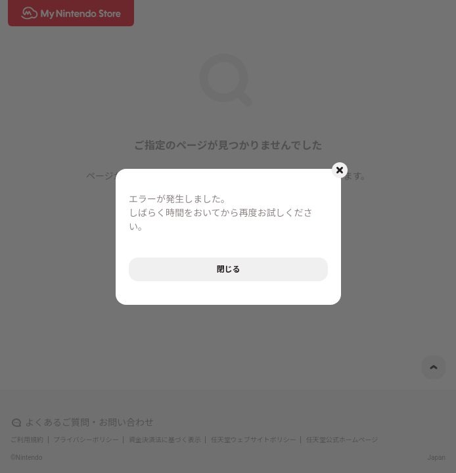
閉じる (228, 269)
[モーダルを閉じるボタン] (340, 170)
